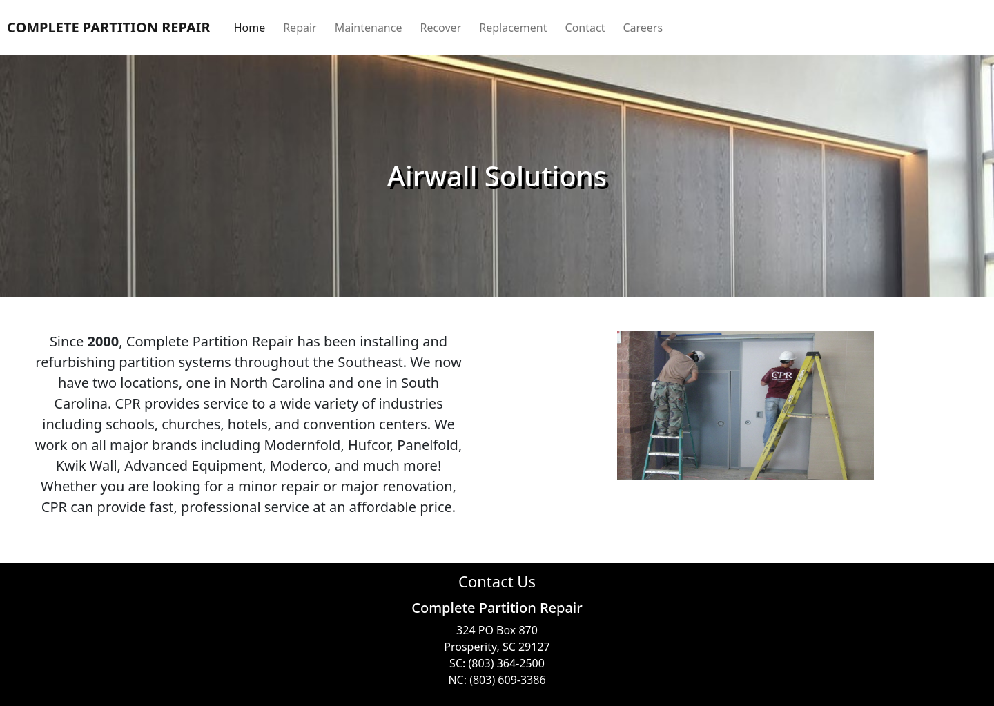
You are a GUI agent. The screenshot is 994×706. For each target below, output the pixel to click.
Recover (440, 27)
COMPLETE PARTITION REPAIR (109, 27)
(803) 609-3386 (507, 679)
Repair (300, 27)
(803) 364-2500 (506, 663)
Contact (585, 27)
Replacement (513, 27)
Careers (643, 27)
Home (250, 27)
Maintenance (368, 27)
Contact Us (497, 581)
